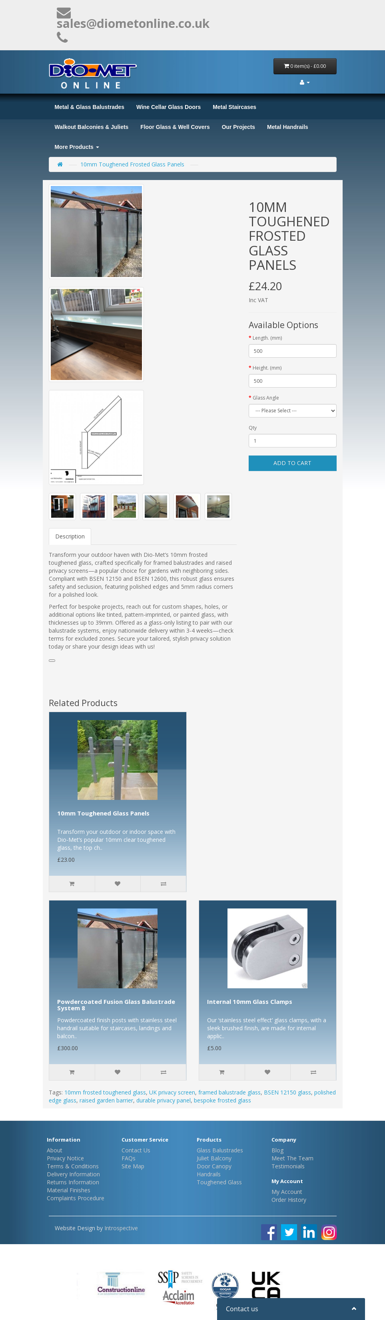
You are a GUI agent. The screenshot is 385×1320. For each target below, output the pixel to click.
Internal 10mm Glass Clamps (249, 1001)
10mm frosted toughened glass (105, 1092)
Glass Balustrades (220, 1150)
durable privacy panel (163, 1100)
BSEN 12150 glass (287, 1092)
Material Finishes (68, 1190)
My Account (286, 1191)
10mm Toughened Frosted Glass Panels (132, 164)
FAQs (129, 1158)
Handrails (209, 1174)
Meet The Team (292, 1158)
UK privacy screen (172, 1092)
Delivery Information (73, 1174)
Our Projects (238, 127)
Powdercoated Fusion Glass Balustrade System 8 (116, 1004)
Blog (277, 1150)
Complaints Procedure (75, 1198)
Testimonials (288, 1166)
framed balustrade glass (229, 1092)
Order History (288, 1199)
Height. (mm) (267, 367)
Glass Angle (266, 397)
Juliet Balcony (214, 1158)
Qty (253, 427)
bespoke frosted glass (222, 1100)
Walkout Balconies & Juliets (92, 127)
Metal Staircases (234, 107)
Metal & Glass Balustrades (89, 107)
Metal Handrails (287, 127)
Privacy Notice (65, 1158)
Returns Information (73, 1182)
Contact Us (136, 1150)
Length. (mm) (267, 337)
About (54, 1150)
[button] (52, 660)
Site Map (133, 1166)
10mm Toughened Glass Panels (103, 813)
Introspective (121, 1228)
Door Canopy (214, 1166)
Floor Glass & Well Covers (174, 127)
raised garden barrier (106, 1100)
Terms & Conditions (73, 1166)
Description (70, 536)
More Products (77, 147)
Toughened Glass (219, 1182)
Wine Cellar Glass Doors (168, 107)
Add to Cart (292, 463)
